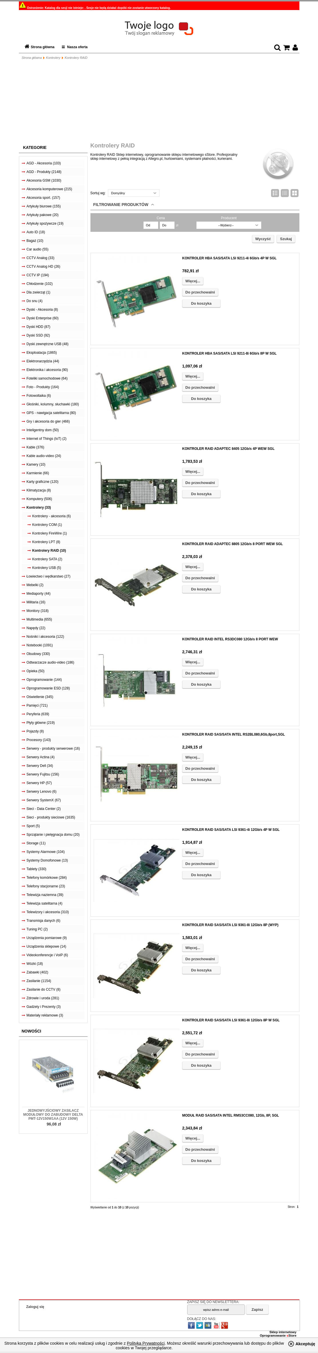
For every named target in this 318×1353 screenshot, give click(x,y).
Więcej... (192, 281)
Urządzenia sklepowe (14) (46, 946)
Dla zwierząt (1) (38, 292)
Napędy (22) (36, 628)
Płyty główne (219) (41, 723)
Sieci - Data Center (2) (44, 809)
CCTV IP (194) (38, 275)
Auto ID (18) (36, 232)
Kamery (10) (36, 464)
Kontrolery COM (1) (47, 525)
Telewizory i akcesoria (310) (48, 912)
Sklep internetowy (282, 1332)
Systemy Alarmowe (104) (46, 852)
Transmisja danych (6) (43, 921)
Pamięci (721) (37, 705)
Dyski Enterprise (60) (43, 318)
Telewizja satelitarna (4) (44, 903)
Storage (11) (36, 843)
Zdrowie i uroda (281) (43, 998)
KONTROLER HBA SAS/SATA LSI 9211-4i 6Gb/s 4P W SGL (229, 258)
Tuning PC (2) (37, 929)
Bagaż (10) (35, 241)
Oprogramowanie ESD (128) (48, 688)
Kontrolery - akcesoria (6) (51, 516)
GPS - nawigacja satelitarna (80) (51, 413)
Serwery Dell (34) (40, 766)
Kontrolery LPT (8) (46, 542)
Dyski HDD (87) (38, 327)
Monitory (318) (38, 611)
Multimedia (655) (39, 619)
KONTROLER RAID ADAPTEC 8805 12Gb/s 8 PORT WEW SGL (232, 544)
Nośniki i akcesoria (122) (45, 637)
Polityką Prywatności (146, 1343)
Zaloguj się (35, 1307)
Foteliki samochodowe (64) (47, 378)
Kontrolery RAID (76, 57)
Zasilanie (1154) (39, 981)
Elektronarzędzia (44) (43, 361)
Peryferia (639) (38, 714)
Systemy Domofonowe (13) (47, 860)
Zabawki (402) (37, 972)
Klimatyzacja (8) (39, 490)
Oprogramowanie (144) (44, 680)
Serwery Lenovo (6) (42, 792)
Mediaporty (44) (39, 594)
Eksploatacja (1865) (42, 353)
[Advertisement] (159, 102)
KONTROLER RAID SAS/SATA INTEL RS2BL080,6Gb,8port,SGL (233, 734)
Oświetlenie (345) (40, 697)
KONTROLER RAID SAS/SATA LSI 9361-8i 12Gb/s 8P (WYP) (230, 925)
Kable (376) (35, 447)
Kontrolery (53, 57)
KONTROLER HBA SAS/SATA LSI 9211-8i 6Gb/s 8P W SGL (229, 353)
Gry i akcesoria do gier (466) (48, 421)
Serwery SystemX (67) (44, 800)
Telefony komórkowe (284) (47, 878)
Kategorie (35, 147)
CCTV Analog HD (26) (43, 267)
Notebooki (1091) (40, 645)
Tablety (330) (36, 869)
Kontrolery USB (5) (46, 568)
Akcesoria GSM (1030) (44, 180)
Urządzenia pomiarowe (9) (47, 938)
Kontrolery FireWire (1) (49, 533)
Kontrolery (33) (39, 508)
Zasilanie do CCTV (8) (44, 989)
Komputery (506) (39, 499)
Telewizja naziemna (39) (45, 895)
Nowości (31, 1031)
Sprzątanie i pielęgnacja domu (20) (53, 835)
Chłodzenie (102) (40, 284)
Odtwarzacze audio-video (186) (50, 662)
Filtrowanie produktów (121, 204)
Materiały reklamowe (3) (45, 1015)
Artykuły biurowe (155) (44, 206)
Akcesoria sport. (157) (43, 198)
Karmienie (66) (38, 473)
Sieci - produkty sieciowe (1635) (51, 817)
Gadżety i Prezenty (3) (44, 1007)
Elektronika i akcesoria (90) (47, 370)
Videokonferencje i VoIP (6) (47, 955)
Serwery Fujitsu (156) (43, 774)
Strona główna (43, 47)
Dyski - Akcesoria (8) (42, 310)
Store (291, 1335)
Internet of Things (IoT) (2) (47, 439)
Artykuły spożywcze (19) (45, 223)
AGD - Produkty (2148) (44, 172)
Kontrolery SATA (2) (47, 559)
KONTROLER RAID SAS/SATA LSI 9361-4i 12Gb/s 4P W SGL (231, 830)
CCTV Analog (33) (40, 258)
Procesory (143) (39, 740)
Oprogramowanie (273, 1335)
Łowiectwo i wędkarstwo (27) (48, 576)
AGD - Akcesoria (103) (44, 163)
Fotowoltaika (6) (39, 396)
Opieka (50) (36, 671)
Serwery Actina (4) (41, 757)
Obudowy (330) (38, 654)
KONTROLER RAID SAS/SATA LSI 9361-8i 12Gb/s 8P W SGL (231, 1020)
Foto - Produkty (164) (43, 387)
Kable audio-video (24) (44, 456)
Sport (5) (33, 826)
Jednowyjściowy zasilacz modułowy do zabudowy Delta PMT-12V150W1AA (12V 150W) (53, 1115)
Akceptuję (305, 1344)
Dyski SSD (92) (38, 335)
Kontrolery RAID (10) (49, 551)
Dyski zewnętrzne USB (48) (48, 344)
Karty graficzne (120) (42, 482)
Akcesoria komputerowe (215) (49, 189)
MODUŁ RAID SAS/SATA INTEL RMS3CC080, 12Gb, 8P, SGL (230, 1115)
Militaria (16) (36, 602)
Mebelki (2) (35, 585)
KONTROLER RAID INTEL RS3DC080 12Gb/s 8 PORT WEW (230, 639)
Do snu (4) (35, 301)
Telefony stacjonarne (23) (46, 886)
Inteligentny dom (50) (43, 430)
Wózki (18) (35, 964)
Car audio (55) (38, 249)
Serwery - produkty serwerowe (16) (53, 749)
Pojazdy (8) (35, 731)
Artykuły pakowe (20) (43, 215)
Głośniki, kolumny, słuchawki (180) (53, 404)
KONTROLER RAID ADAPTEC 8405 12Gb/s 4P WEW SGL (228, 449)
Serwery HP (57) (39, 783)
